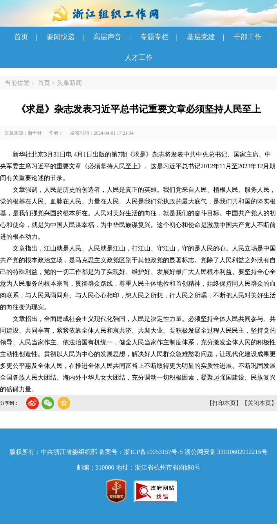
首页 (21, 37)
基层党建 (201, 37)
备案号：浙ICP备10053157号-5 (141, 451)
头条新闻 (69, 82)
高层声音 (107, 37)
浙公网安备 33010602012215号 (226, 451)
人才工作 (139, 57)
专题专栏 (154, 37)
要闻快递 (61, 37)
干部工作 (248, 37)
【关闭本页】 (259, 403)
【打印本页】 (224, 403)
